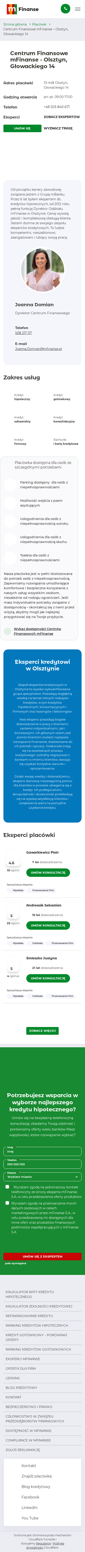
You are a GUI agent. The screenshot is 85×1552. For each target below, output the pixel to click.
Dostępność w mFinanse (28, 1431)
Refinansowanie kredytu (29, 1316)
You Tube (30, 1518)
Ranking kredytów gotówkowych (38, 1349)
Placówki (39, 24)
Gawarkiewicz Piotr (42, 852)
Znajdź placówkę (36, 1476)
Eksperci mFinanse (23, 1359)
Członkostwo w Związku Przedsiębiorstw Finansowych (35, 1418)
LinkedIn (29, 1508)
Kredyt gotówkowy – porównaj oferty (36, 1337)
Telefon (13, 1160)
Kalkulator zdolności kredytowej (39, 1306)
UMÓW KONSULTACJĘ (48, 872)
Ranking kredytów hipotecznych (37, 1325)
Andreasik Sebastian (43, 905)
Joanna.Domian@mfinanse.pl (38, 349)
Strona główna (15, 24)
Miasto (13, 1172)
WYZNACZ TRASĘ (58, 128)
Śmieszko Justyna (41, 958)
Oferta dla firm (21, 1369)
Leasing (13, 1378)
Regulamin (43, 1543)
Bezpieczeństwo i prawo (29, 1407)
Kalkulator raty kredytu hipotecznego (30, 1294)
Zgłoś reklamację (23, 1450)
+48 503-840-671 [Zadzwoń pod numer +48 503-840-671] (57, 107)
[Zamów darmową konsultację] (65, 8)
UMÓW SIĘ (22, 128)
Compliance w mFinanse (28, 1440)
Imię (11, 1147)
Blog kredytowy (21, 1388)
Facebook (30, 1497)
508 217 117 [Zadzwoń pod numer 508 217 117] (23, 333)
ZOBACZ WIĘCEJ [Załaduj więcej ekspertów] (42, 1030)
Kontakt (13, 1397)
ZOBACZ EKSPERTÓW (62, 117)
